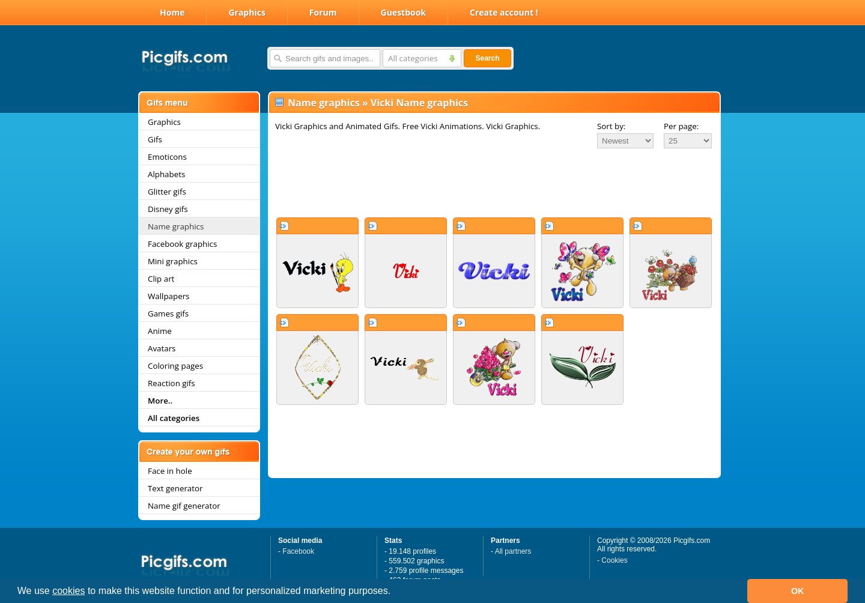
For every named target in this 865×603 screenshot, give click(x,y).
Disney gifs (168, 209)
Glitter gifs (167, 191)
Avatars (161, 348)
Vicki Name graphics (419, 102)
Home (172, 12)
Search (487, 58)
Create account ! (504, 12)
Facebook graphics (182, 243)
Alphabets (166, 174)
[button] (395, 592)
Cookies (614, 560)
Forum (323, 12)
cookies (68, 591)
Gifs (155, 139)
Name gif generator (184, 505)
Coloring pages (175, 365)
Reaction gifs (171, 383)
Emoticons (167, 156)
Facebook (298, 551)
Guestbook (403, 12)
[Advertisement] (494, 183)
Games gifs (168, 313)
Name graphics (176, 226)
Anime (160, 331)
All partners (513, 551)
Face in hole (170, 470)
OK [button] (797, 591)
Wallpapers (168, 296)
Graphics (246, 12)
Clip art (161, 278)
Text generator (175, 488)
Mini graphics (173, 261)
